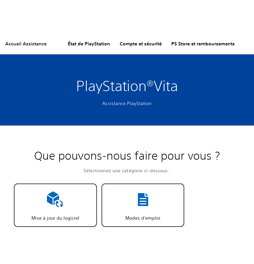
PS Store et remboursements (203, 44)
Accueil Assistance (26, 44)
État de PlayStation (89, 44)
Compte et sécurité (141, 44)
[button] (55, 205)
